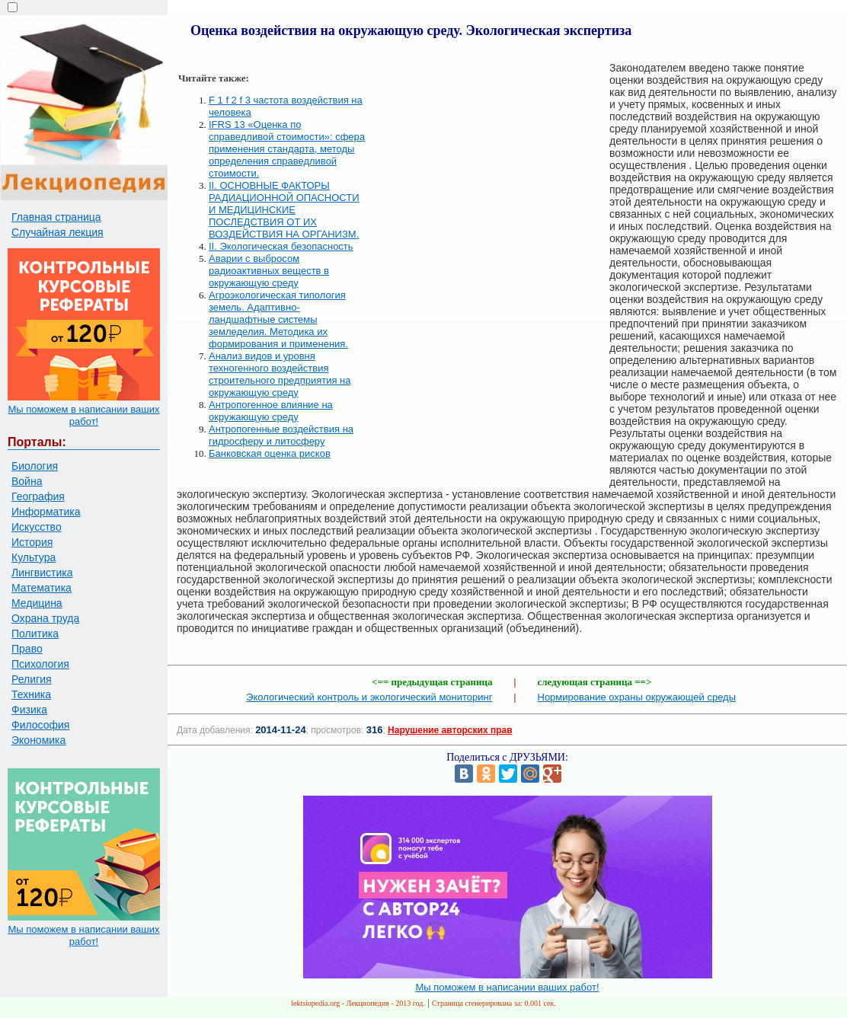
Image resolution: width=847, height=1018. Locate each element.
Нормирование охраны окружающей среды (637, 697)
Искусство (36, 527)
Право (27, 649)
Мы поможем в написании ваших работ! (83, 415)
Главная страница (56, 217)
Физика (29, 710)
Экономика (38, 740)
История (32, 542)
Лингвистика (42, 572)
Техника (31, 694)
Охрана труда (45, 618)
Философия (40, 725)
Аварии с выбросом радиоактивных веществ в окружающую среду (269, 271)
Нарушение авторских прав (450, 730)
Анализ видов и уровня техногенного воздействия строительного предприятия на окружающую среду (280, 374)
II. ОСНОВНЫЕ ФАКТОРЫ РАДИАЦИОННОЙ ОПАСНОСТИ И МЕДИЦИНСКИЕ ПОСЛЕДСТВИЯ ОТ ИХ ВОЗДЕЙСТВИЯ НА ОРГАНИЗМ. (284, 210)
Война (26, 481)
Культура (33, 557)
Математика (41, 588)
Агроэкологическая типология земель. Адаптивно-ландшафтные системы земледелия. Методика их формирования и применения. (278, 319)
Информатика (45, 512)
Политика (35, 633)
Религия (31, 679)
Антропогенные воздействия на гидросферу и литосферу (281, 435)
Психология (40, 664)
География (38, 496)
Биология (34, 466)
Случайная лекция (57, 232)
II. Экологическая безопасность (281, 246)
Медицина (36, 603)
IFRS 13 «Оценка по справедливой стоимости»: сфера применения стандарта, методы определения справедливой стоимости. (287, 149)
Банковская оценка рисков (270, 453)
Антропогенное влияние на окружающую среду (271, 411)
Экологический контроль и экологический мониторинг (369, 697)
